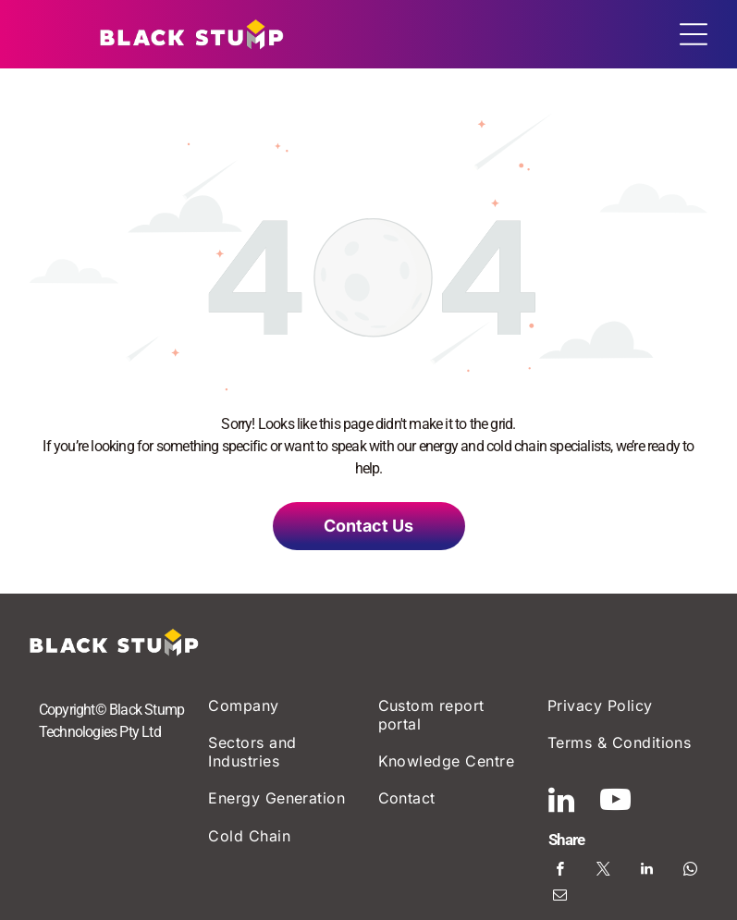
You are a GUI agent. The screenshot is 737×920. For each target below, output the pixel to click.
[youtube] (616, 803)
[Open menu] (693, 34)
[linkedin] (561, 803)
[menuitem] (283, 704)
